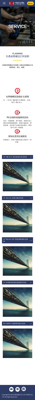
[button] (4, 3)
